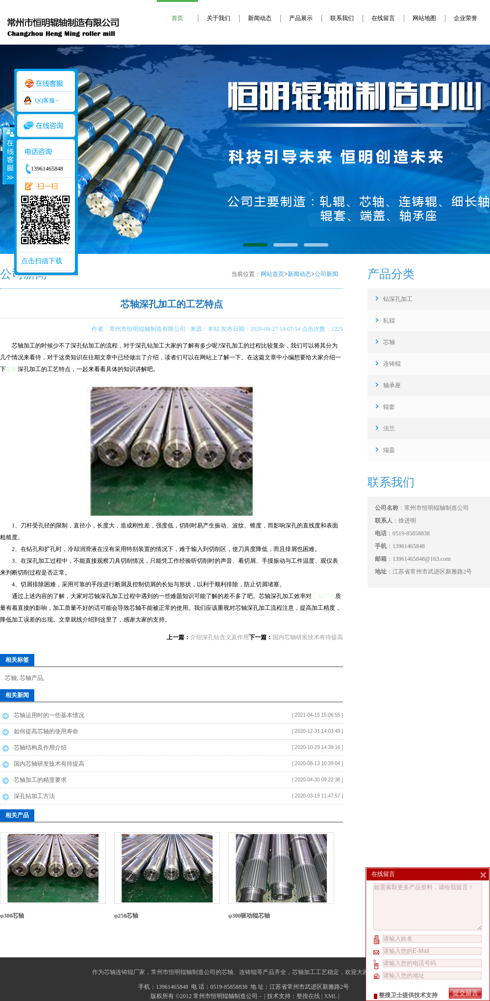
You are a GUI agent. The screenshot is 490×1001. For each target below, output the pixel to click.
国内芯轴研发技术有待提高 (307, 637)
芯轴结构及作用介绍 (40, 747)
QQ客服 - (46, 100)
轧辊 (389, 320)
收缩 (8, 155)
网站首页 (272, 274)
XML (330, 996)
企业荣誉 (465, 18)
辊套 (389, 406)
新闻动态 (259, 18)
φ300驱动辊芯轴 (249, 915)
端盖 (389, 450)
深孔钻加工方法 (34, 796)
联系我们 (342, 18)
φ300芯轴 (12, 915)
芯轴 (12, 369)
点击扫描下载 (41, 261)
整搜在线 (308, 996)
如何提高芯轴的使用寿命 (46, 731)
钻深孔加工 (398, 299)
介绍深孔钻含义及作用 (219, 637)
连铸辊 (392, 363)
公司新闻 (326, 274)
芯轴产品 (323, 596)
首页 (177, 18)
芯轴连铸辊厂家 (124, 972)
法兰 (389, 428)
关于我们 (218, 18)
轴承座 (392, 385)
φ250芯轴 (126, 915)
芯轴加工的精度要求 (40, 779)
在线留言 (383, 18)
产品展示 (301, 18)
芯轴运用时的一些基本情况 (49, 715)
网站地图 (424, 18)
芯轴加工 (304, 972)
